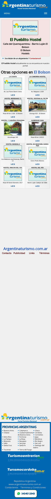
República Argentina (25, 481)
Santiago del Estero (38, 446)
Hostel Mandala (13, 144)
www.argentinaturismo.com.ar (25, 484)
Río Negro (39, 441)
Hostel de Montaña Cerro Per (38, 145)
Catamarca (23, 430)
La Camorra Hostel (37, 76)
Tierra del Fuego (25, 450)
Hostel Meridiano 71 (12, 98)
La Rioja (22, 439)
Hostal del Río (37, 167)
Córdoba (38, 433)
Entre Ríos (7, 437)
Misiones (7, 441)
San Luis (38, 443)
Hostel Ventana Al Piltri (37, 98)
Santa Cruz (8, 445)
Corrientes (39, 435)
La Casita (13, 76)
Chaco (37, 430)
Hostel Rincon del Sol (12, 167)
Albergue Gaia (37, 120)
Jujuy (36, 437)
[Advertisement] (25, 217)
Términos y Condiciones (33, 487)
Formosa (22, 437)
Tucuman (7, 450)
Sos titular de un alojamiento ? (23, 58)
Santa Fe (22, 445)
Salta (5, 443)
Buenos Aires (9, 430)
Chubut (6, 433)
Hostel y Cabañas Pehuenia (12, 120)
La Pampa (7, 439)
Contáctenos (11, 487)
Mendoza (38, 439)
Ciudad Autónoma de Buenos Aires (25, 434)
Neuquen (22, 441)
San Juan (22, 443)
